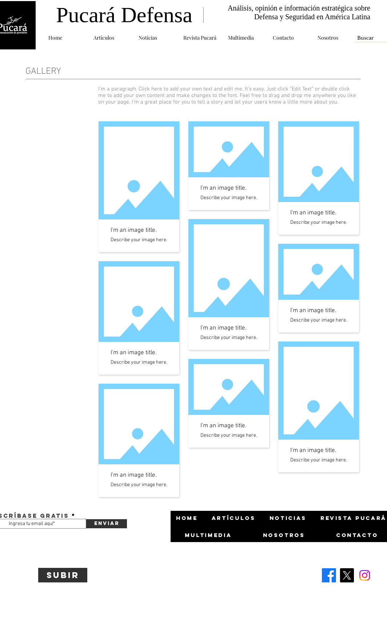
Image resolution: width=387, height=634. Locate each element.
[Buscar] (366, 38)
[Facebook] (329, 575)
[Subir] (62, 575)
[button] (110, 38)
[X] (347, 575)
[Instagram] (365, 575)
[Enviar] (106, 523)
